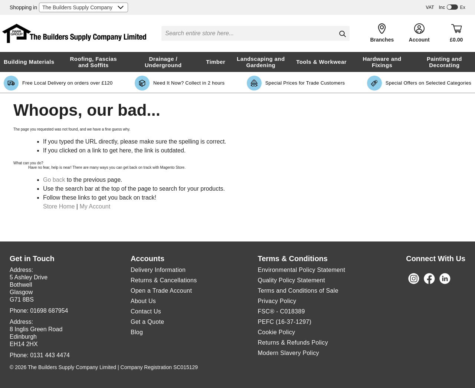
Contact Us (146, 311)
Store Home (59, 206)
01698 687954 (49, 311)
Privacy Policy (277, 301)
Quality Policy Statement (291, 280)
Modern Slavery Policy (288, 353)
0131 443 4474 (50, 355)
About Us (143, 301)
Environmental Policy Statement (301, 270)
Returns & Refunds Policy (293, 342)
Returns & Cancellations (164, 280)
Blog (137, 332)
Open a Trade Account (161, 290)
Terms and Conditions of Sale (298, 290)
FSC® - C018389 (281, 311)
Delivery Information (158, 270)
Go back (54, 180)
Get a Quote (147, 322)
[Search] (342, 33)
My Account (94, 206)
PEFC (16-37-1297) (285, 322)
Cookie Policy (276, 332)
